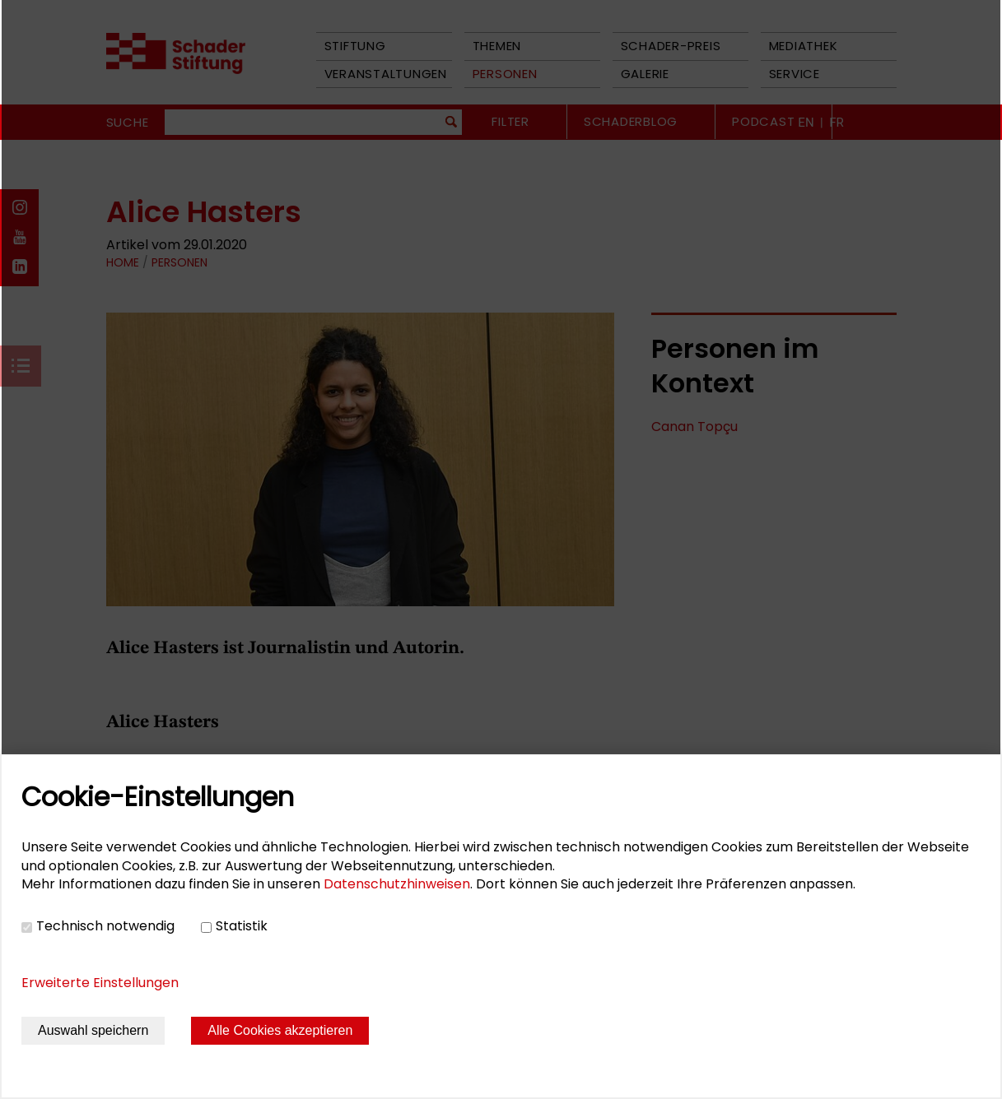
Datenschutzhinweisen (397, 883)
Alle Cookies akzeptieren (279, 1030)
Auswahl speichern (93, 1030)
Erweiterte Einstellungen (100, 982)
